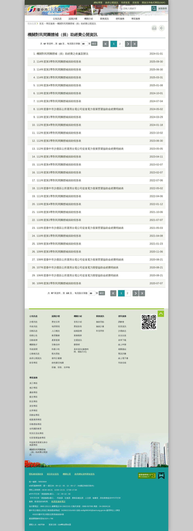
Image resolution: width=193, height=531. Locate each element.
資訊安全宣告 (51, 474)
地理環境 (56, 326)
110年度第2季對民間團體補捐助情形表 (96, 220)
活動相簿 (33, 340)
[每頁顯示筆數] (84, 43)
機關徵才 (33, 344)
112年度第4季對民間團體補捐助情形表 (96, 125)
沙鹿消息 (33, 322)
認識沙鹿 (73, 18)
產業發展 (56, 340)
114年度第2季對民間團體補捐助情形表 (96, 70)
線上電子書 (123, 358)
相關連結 (122, 349)
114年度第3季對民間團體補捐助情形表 (96, 62)
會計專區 (33, 388)
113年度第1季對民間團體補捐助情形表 (96, 117)
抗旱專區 (33, 410)
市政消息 (33, 326)
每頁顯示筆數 (73, 43)
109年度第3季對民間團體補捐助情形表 (96, 252)
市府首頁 (125, 2)
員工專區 (33, 383)
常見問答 (100, 331)
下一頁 (128, 44)
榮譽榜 (77, 344)
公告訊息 (57, 18)
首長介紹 (78, 322)
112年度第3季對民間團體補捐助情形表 (96, 133)
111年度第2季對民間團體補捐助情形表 (96, 180)
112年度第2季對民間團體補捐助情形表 (96, 141)
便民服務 (120, 18)
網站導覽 (98, 2)
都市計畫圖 (57, 358)
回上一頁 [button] (162, 28)
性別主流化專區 (36, 433)
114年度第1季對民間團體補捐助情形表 (96, 77)
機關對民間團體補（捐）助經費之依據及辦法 (96, 54)
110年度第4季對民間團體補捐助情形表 (96, 204)
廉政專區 (33, 392)
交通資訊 (78, 340)
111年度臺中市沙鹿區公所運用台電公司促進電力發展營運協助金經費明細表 (96, 188)
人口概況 (56, 331)
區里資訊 (122, 326)
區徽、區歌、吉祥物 (61, 367)
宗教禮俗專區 (35, 424)
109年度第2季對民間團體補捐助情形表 (96, 283)
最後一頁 (134, 44)
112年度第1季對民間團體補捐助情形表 (96, 157)
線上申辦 (122, 344)
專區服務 (135, 18)
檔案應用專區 (35, 419)
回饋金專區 (34, 415)
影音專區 (33, 363)
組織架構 (78, 331)
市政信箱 (122, 363)
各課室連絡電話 (57, 501)
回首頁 (136, 2)
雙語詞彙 (122, 353)
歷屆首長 (78, 326)
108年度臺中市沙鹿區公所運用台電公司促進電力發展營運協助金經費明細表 (96, 260)
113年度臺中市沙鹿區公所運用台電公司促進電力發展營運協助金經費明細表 (96, 109)
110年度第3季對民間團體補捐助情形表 (96, 212)
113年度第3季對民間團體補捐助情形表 (96, 93)
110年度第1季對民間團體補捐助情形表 (96, 236)
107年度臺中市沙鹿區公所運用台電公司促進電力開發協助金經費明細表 (96, 268)
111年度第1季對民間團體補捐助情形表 (96, 196)
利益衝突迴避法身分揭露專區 (38, 443)
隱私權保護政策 (35, 474)
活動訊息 (33, 331)
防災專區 (33, 401)
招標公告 (33, 335)
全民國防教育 (35, 428)
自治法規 (122, 335)
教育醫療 (56, 335)
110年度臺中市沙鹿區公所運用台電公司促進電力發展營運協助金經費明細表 (96, 228)
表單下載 (122, 340)
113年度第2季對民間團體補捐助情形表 (96, 101)
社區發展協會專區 (37, 438)
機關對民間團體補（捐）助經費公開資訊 (76, 23)
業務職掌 (78, 335)
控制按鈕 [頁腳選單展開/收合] (161, 314)
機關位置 (64, 474)
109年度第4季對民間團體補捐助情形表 (96, 244)
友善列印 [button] (154, 28)
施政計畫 (100, 326)
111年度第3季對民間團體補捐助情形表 (96, 172)
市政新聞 (33, 349)
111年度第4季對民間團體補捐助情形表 (96, 165)
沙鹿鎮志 (122, 331)
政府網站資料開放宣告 (81, 474)
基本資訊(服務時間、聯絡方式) (81, 350)
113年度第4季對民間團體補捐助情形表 (96, 85)
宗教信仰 (56, 344)
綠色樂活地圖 (58, 363)
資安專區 (33, 406)
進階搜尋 (162, 8)
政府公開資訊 (111, 2)
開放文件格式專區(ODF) (153, 2)
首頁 (41, 23)
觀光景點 (56, 353)
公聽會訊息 (34, 353)
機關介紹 (88, 18)
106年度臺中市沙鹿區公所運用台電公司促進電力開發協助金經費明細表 (96, 275)
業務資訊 (104, 18)
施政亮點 (100, 322)
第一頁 (106, 44)
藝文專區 (33, 397)
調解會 (121, 322)
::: (23, 1)
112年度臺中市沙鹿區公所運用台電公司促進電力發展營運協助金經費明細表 (96, 149)
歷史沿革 (56, 322)
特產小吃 (56, 349)
